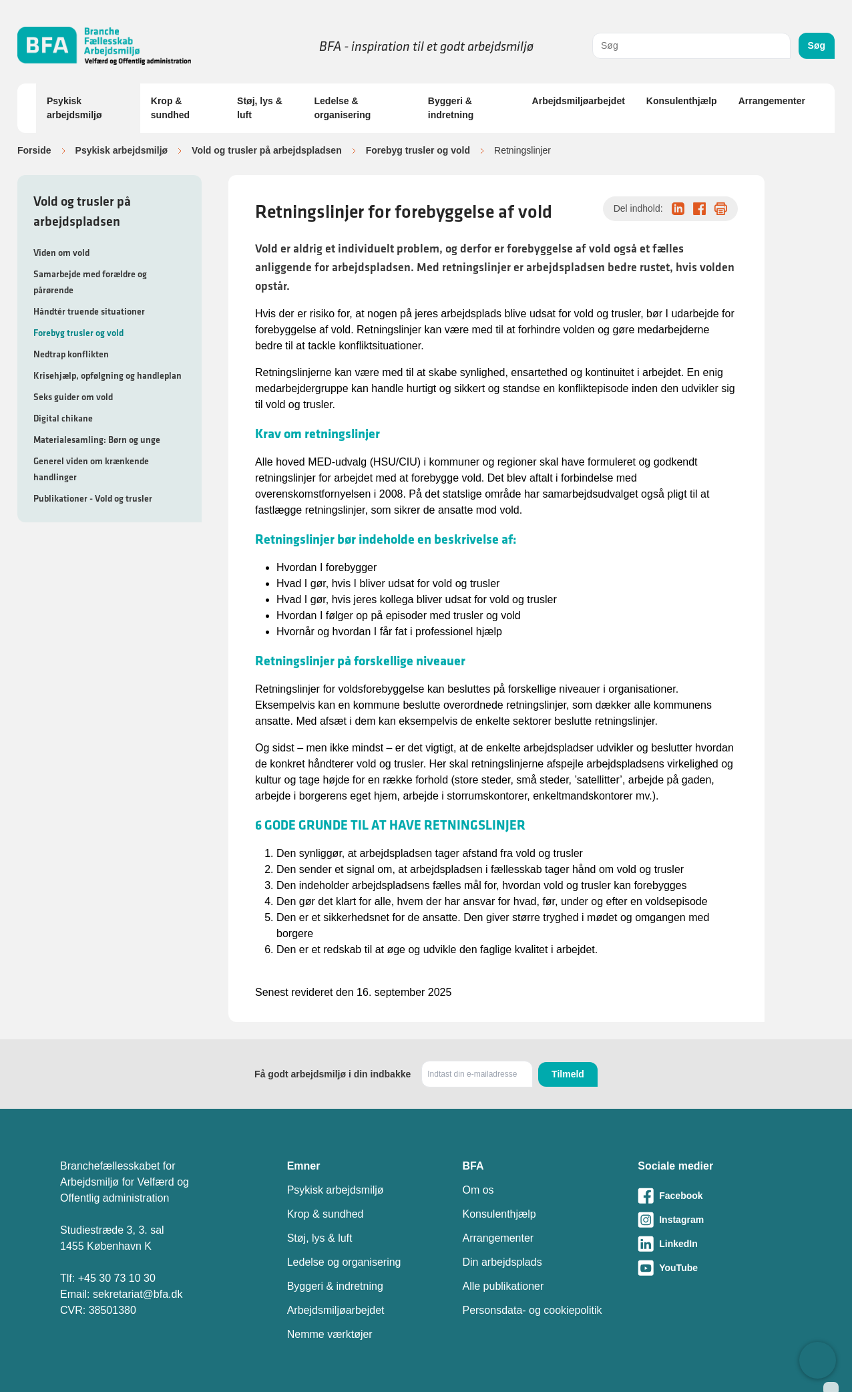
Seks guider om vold (73, 397)
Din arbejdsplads (502, 1262)
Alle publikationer (503, 1286)
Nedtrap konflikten (71, 354)
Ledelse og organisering (344, 1262)
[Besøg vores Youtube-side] (715, 1268)
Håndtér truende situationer (89, 311)
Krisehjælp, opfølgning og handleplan (107, 375)
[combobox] (691, 46)
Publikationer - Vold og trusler (92, 498)
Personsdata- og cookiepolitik (532, 1310)
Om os (477, 1190)
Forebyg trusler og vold (418, 150)
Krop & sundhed (170, 108)
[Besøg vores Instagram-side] (715, 1220)
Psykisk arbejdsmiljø (74, 108)
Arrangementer (771, 101)
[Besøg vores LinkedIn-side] (715, 1244)
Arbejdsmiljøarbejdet (578, 101)
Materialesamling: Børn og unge (96, 439)
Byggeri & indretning (450, 108)
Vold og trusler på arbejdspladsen (267, 150)
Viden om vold (61, 252)
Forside (34, 150)
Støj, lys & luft (259, 108)
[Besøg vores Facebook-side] (715, 1196)
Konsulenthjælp (681, 101)
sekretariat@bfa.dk (138, 1294)
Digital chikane (63, 418)
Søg (816, 45)
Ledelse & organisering (342, 108)
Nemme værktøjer (330, 1334)
